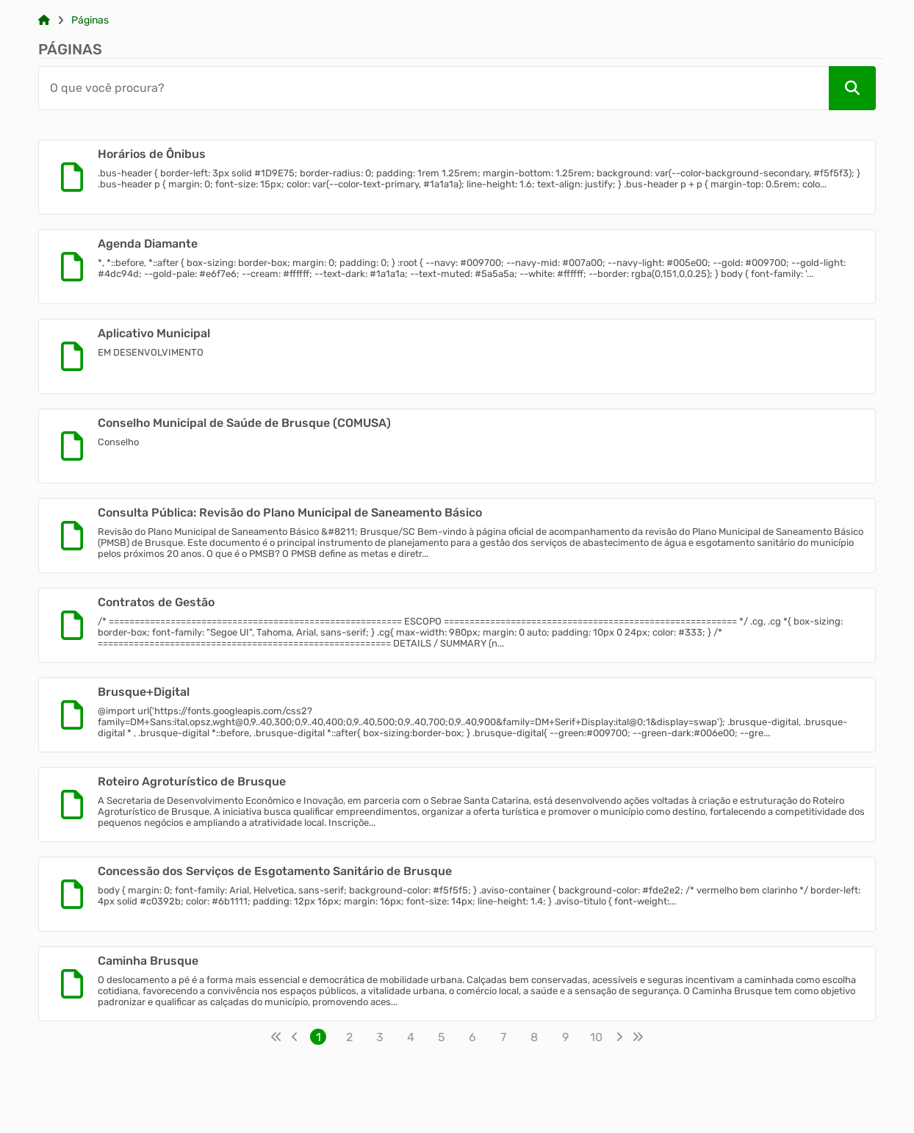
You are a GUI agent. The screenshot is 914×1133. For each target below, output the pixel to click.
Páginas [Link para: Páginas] (90, 20)
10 (596, 1037)
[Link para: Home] (44, 20)
